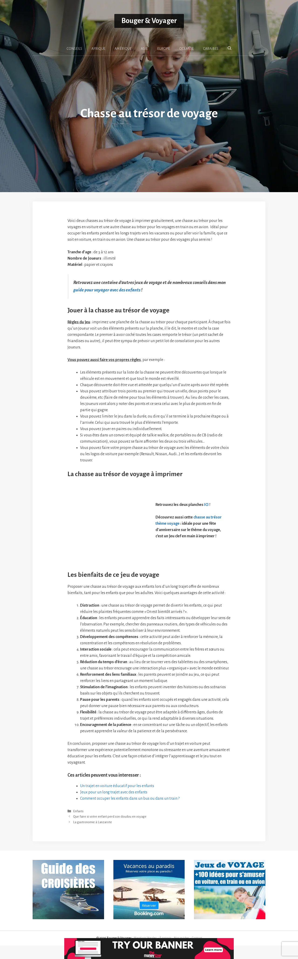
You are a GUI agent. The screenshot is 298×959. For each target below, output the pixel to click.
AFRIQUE (98, 48)
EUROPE (163, 48)
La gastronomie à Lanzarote (92, 835)
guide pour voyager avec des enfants (106, 289)
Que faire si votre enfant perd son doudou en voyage (109, 830)
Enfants (78, 825)
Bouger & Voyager (149, 21)
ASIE (144, 48)
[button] (229, 48)
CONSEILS (74, 48)
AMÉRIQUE (123, 48)
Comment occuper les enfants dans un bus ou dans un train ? (129, 812)
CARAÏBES (210, 48)
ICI (206, 511)
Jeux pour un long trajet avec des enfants (113, 806)
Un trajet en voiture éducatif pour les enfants (117, 799)
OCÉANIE (186, 48)
